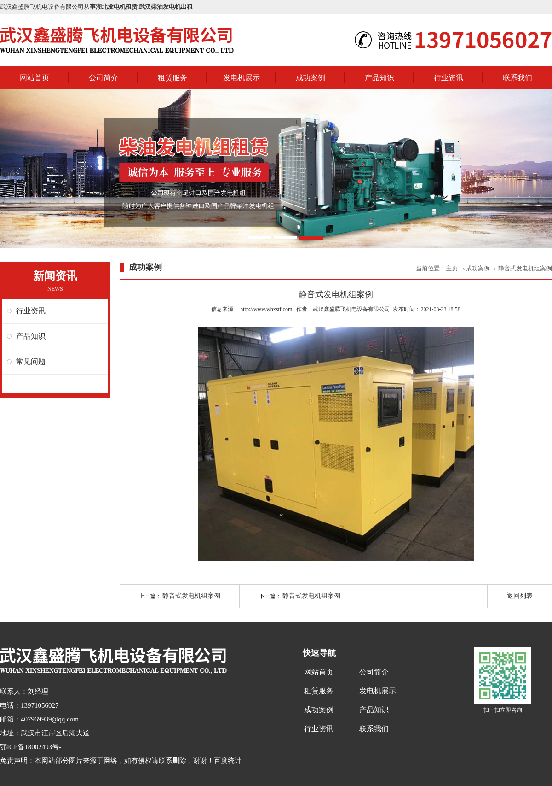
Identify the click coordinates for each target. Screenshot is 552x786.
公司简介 (103, 78)
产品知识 (379, 78)
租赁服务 (172, 78)
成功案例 (310, 78)
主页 (452, 268)
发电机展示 (241, 78)
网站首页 (34, 78)
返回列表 (520, 595)
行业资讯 (448, 78)
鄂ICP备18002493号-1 (32, 747)
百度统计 (228, 760)
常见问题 (31, 361)
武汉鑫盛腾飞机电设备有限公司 (351, 309)
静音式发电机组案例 (525, 268)
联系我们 (517, 78)
